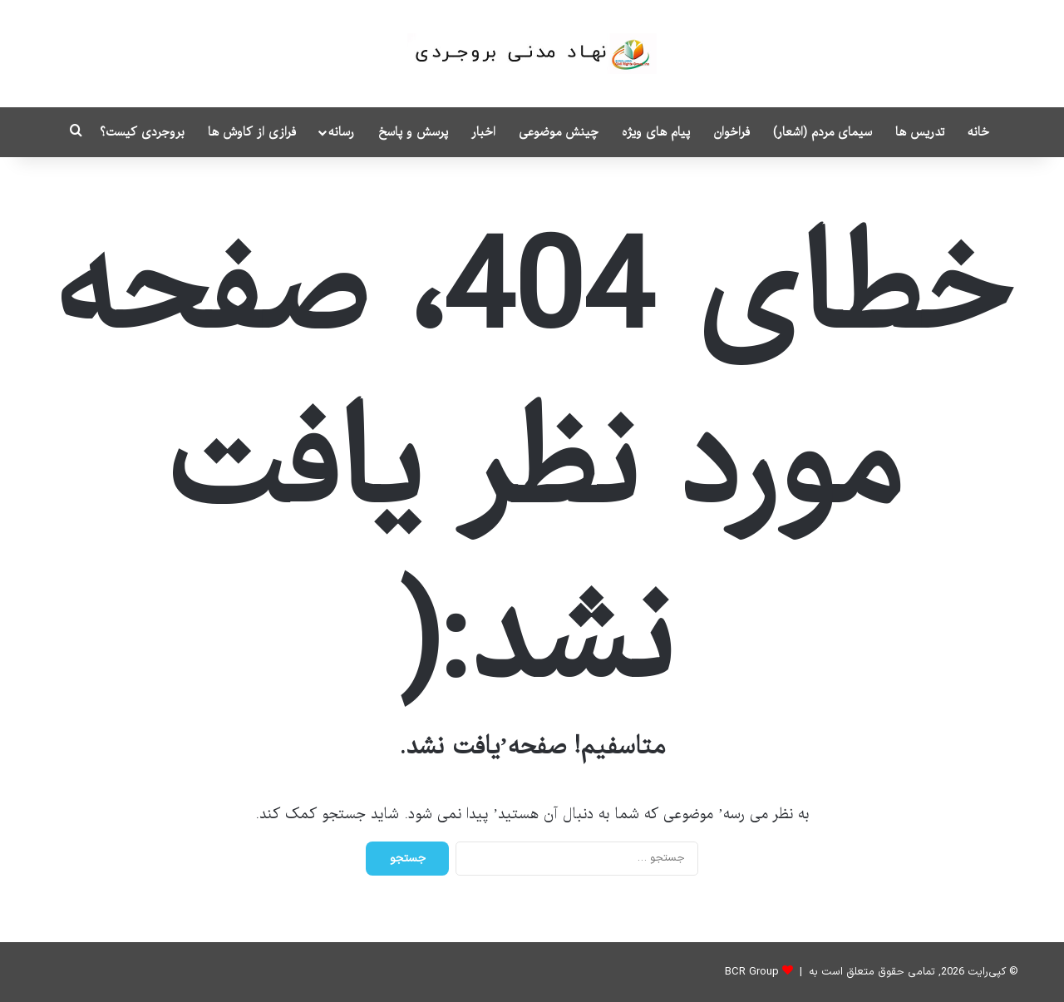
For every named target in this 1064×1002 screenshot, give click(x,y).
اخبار (483, 132)
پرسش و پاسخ (413, 132)
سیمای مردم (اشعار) (822, 132)
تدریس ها (919, 132)
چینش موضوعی (558, 132)
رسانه (341, 132)
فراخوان (731, 132)
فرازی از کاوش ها (252, 132)
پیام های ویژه (656, 132)
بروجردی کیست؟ (142, 132)
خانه (978, 132)
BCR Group (752, 972)
